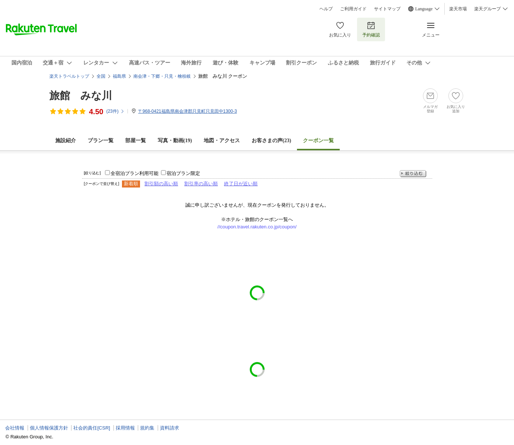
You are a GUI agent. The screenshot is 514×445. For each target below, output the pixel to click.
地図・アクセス (222, 140)
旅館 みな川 (80, 95)
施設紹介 (65, 140)
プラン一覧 (100, 140)
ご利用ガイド (353, 8)
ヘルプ (326, 8)
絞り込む (413, 173)
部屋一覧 (135, 140)
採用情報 (125, 428)
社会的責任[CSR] (91, 428)
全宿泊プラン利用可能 (134, 173)
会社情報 (14, 428)
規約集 (147, 428)
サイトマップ (387, 8)
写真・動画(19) (175, 140)
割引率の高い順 (201, 183)
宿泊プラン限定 (183, 173)
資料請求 (169, 428)
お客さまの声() (271, 140)
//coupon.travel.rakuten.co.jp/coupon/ (257, 226)
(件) (115, 111)
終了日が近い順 (241, 183)
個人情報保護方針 (49, 428)
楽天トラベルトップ (69, 76)
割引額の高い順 (161, 183)
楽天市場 (458, 8)
